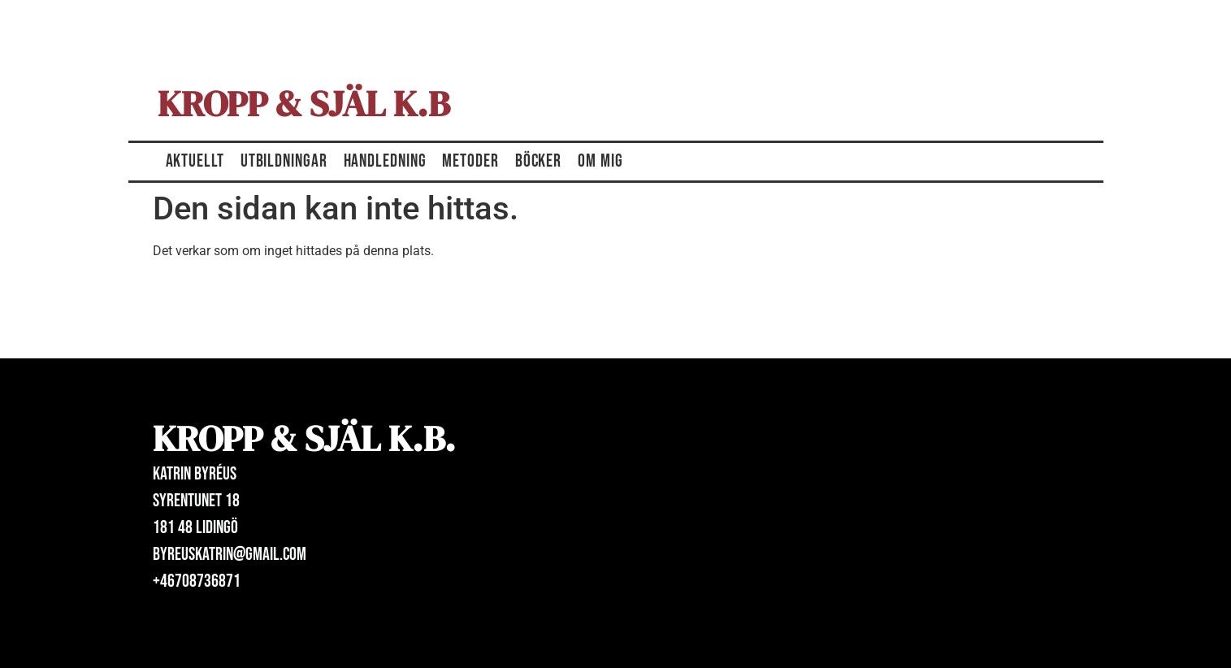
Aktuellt (195, 161)
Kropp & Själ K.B (304, 103)
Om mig (600, 161)
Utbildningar (284, 161)
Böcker (538, 161)
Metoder (470, 161)
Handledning (385, 161)
